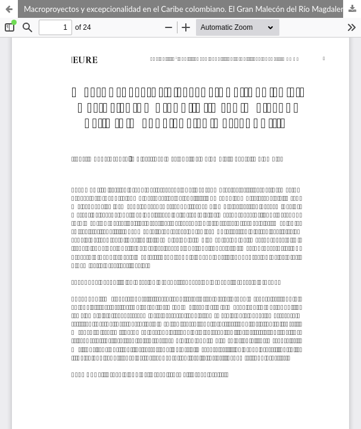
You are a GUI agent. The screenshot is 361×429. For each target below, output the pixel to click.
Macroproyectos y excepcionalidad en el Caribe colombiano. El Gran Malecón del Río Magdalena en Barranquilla (192, 9)
